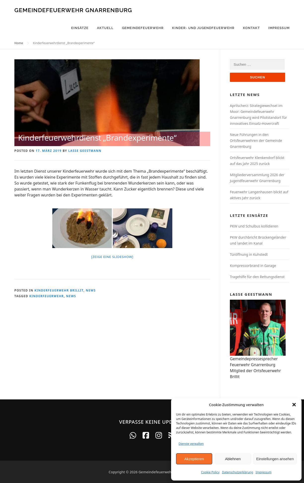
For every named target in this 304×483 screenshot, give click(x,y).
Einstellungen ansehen (275, 459)
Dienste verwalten (191, 444)
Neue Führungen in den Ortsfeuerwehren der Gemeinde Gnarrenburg (256, 140)
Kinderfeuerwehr (46, 296)
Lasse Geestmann (84, 151)
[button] (294, 404)
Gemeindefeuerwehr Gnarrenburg (73, 9)
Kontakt (251, 28)
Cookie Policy (210, 472)
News (91, 290)
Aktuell (105, 28)
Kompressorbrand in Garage (253, 265)
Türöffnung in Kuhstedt (249, 254)
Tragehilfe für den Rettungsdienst (257, 276)
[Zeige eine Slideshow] (112, 257)
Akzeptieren (194, 459)
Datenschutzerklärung (237, 472)
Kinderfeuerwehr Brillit (59, 290)
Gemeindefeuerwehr (143, 28)
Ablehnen (233, 459)
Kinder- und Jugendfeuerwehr (203, 28)
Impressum (264, 472)
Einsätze (80, 28)
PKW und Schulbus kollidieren (254, 226)
